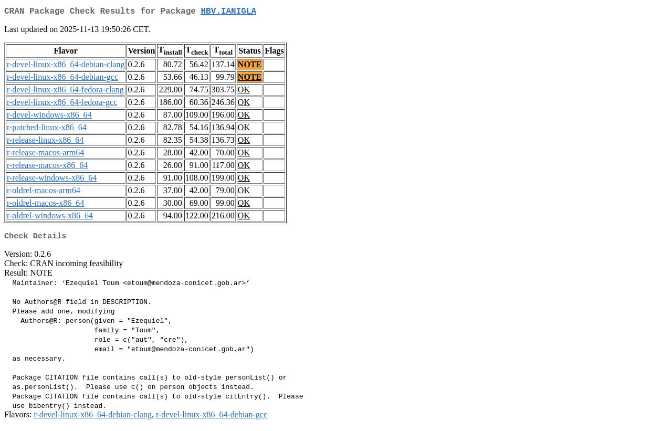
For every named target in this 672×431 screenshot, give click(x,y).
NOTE (249, 66)
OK (244, 91)
